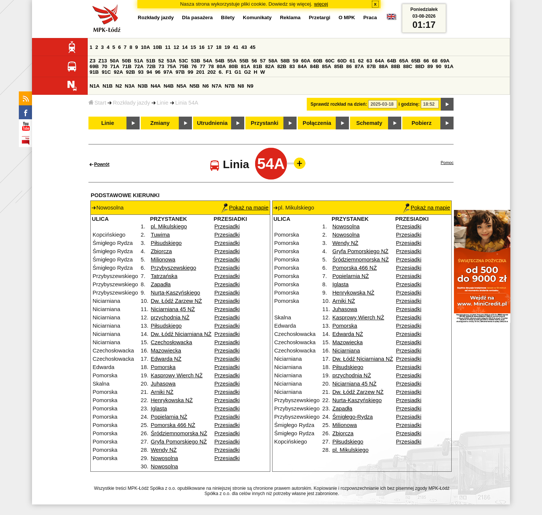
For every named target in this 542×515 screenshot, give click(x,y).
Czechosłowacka (171, 342)
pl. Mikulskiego (169, 226)
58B (284, 61)
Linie (163, 103)
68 (434, 61)
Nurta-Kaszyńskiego (175, 293)
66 (426, 61)
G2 (247, 72)
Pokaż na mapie (244, 208)
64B (391, 61)
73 (161, 66)
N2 (119, 86)
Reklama (290, 17)
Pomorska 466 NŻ (173, 425)
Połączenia (317, 123)
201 (200, 72)
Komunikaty (257, 17)
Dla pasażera (197, 17)
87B (371, 66)
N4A (156, 86)
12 (176, 47)
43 (244, 47)
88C (407, 66)
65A (403, 61)
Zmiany (159, 123)
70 (104, 66)
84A (302, 66)
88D (419, 66)
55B (243, 61)
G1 (237, 72)
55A (231, 61)
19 (227, 47)
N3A (130, 86)
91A (448, 66)
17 (210, 47)
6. (221, 72)
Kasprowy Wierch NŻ (176, 375)
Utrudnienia (212, 123)
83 (292, 66)
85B (338, 66)
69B (94, 66)
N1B (107, 86)
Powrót (102, 164)
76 (194, 66)
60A (305, 61)
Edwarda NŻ (166, 359)
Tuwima (160, 235)
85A (326, 66)
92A (118, 72)
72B (150, 66)
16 (202, 47)
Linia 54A (186, 103)
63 (369, 61)
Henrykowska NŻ (172, 400)
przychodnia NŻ (170, 317)
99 (190, 72)
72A (138, 66)
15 (193, 47)
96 (158, 72)
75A (171, 66)
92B (130, 72)
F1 (229, 72)
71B (126, 66)
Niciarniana (346, 351)
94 (149, 72)
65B (415, 61)
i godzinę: (409, 104)
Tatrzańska (164, 276)
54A (207, 61)
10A (145, 47)
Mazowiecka (166, 351)
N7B (230, 86)
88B (395, 66)
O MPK (347, 17)
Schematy (369, 123)
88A (383, 66)
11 (168, 47)
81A (245, 66)
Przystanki (264, 123)
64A (379, 61)
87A (359, 66)
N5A (182, 86)
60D (342, 61)
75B (183, 66)
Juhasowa (163, 384)
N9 (250, 86)
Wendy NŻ (164, 450)
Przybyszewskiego (173, 268)
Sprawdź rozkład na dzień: (339, 104)
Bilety (227, 17)
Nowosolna (164, 458)
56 (254, 61)
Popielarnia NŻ (169, 417)
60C (329, 61)
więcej (321, 4)
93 (141, 72)
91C (106, 72)
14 (185, 47)
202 (211, 72)
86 (349, 66)
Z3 (93, 61)
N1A (95, 86)
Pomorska (163, 367)
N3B (143, 86)
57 (263, 61)
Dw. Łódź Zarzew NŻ (176, 301)
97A (167, 72)
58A (272, 61)
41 (236, 47)
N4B (169, 86)
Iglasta (159, 409)
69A (444, 61)
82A (269, 66)
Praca (370, 17)
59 (295, 61)
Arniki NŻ (162, 392)
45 (253, 47)
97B (179, 72)
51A (138, 61)
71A (114, 66)
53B (195, 61)
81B (257, 66)
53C (183, 61)
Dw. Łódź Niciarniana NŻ (181, 334)
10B (157, 47)
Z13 (102, 61)
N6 (205, 86)
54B (219, 61)
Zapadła (161, 284)
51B (150, 61)
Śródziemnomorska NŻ (179, 433)
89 (430, 66)
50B (126, 61)
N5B (194, 86)
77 (203, 66)
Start (97, 103)
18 (219, 47)
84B (314, 66)
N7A (217, 86)
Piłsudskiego (166, 243)
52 (161, 61)
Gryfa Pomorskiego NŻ (179, 442)
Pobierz (422, 123)
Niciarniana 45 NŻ (173, 309)
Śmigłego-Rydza (352, 417)
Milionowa (163, 260)
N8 (241, 86)
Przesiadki (227, 226)
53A (171, 61)
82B (281, 66)
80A (221, 66)
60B (317, 61)
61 (352, 61)
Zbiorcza (161, 251)
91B (94, 72)
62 (361, 61)
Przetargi (319, 17)
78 (211, 66)
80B (233, 66)
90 (439, 66)
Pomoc (447, 162)
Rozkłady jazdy (131, 103)
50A (114, 61)
